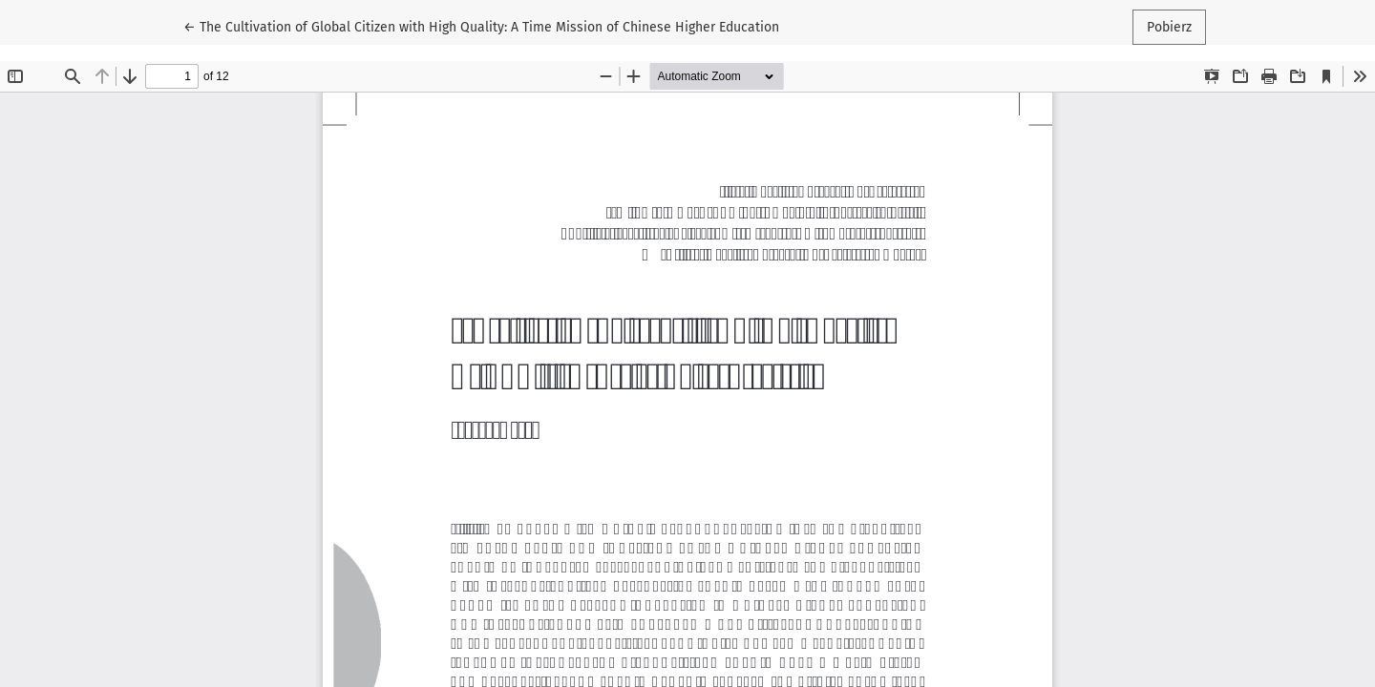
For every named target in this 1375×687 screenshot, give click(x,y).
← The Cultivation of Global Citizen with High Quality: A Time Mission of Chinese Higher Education (481, 25)
